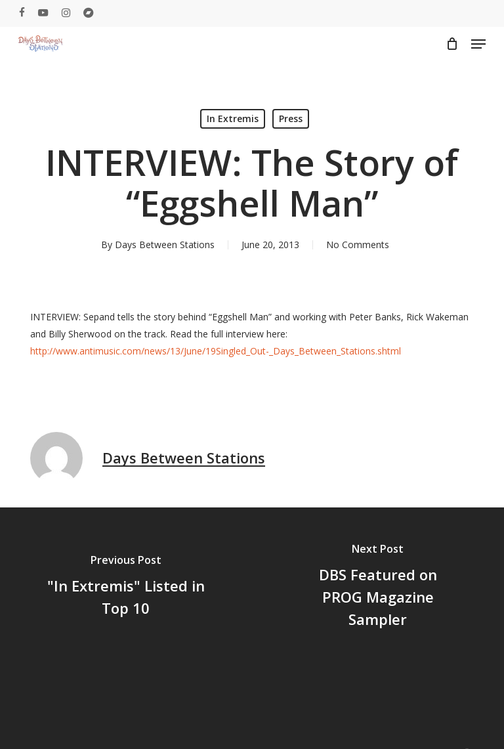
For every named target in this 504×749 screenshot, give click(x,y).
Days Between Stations (165, 244)
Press (291, 118)
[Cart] (452, 43)
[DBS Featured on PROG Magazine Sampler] (378, 587)
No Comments (357, 244)
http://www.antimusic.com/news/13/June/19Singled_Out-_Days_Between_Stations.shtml (215, 351)
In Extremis (233, 118)
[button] (478, 44)
